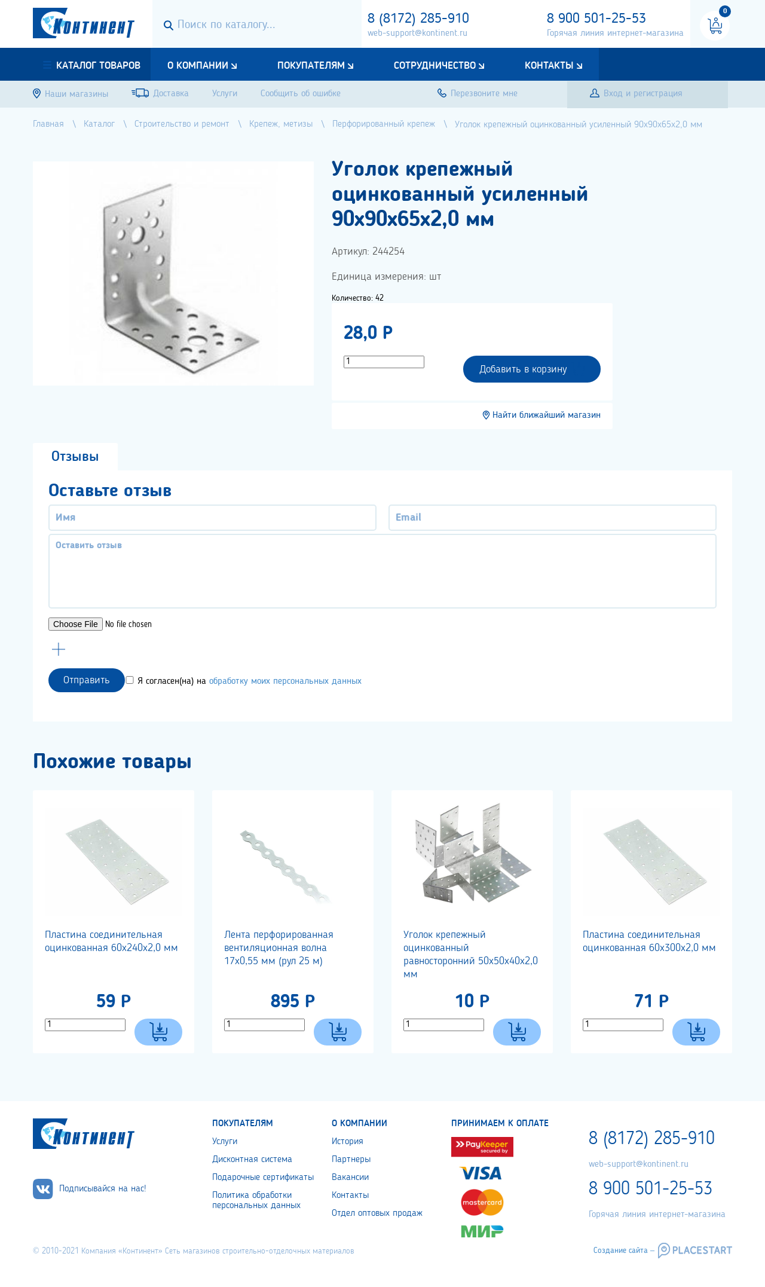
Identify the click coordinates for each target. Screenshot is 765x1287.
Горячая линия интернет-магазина (615, 33)
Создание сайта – (623, 1250)
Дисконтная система (252, 1159)
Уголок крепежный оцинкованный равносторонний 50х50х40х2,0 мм (470, 955)
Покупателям (311, 65)
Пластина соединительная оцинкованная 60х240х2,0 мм (111, 941)
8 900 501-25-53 (596, 19)
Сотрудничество (435, 65)
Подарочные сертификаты (263, 1177)
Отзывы (75, 457)
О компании (197, 65)
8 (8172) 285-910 (418, 19)
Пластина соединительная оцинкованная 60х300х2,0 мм (649, 941)
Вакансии (350, 1177)
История (347, 1142)
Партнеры (351, 1159)
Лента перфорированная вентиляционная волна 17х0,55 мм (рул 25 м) (278, 948)
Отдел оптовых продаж (377, 1213)
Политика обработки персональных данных (256, 1200)
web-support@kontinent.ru (417, 33)
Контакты (549, 65)
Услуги (224, 1142)
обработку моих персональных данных (285, 681)
